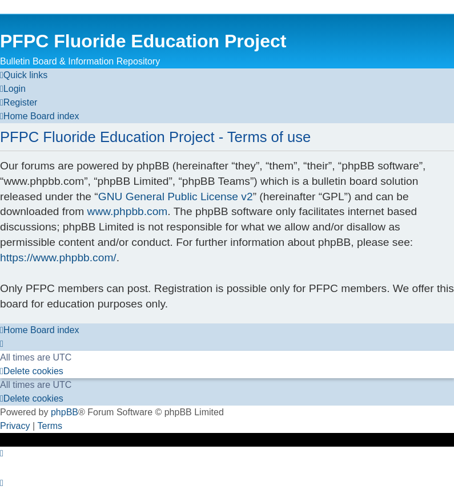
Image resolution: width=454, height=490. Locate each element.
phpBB (64, 412)
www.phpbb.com (127, 211)
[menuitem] (13, 89)
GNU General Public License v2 (175, 197)
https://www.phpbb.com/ (58, 258)
